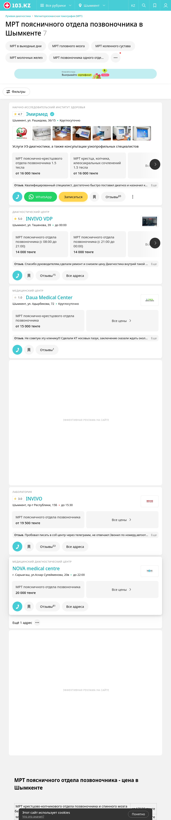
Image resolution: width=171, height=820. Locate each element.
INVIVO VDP (39, 218)
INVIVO (34, 498)
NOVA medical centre (36, 568)
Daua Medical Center (49, 297)
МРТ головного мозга (68, 46)
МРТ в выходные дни (26, 46)
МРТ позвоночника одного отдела (79, 57)
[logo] (17, 5)
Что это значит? (33, 816)
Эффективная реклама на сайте (86, 420)
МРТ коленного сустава (113, 46)
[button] (56, 5)
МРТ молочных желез (26, 57)
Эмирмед (37, 114)
